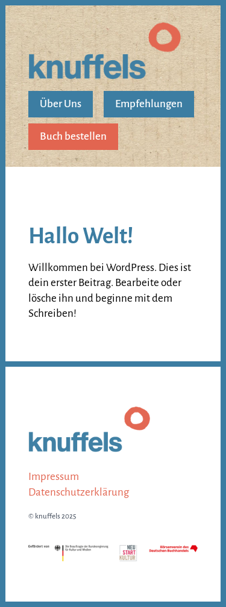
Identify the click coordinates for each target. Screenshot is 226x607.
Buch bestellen (73, 136)
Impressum (53, 476)
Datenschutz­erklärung (78, 492)
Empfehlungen (149, 104)
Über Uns (60, 104)
